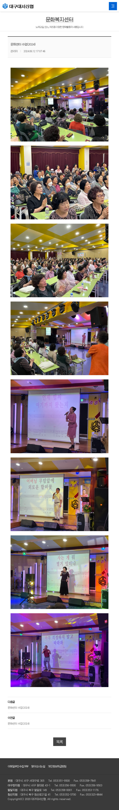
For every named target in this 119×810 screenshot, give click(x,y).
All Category (113, 6)
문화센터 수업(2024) (19, 707)
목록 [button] (59, 741)
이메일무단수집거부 (18, 766)
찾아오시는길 (38, 766)
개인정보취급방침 (57, 766)
